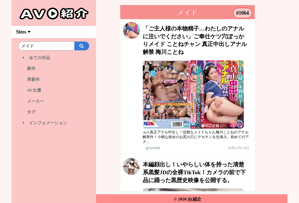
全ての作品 (36, 58)
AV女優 (32, 90)
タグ (29, 112)
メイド (187, 12)
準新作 (31, 79)
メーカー (33, 101)
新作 (29, 68)
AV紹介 (194, 199)
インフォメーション (45, 123)
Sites (23, 32)
